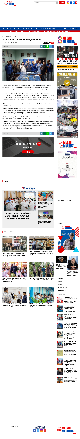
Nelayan (24, 36)
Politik (49, 29)
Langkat (34, 31)
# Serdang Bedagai (62, 287)
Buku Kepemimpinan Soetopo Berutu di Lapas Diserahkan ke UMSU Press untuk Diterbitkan (41, 253)
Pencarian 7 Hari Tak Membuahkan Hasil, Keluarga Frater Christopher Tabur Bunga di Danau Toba (69, 308)
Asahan (39, 31)
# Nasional (59, 284)
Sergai (58, 31)
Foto (70, 29)
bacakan (46, 42)
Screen (62, 2)
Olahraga (55, 29)
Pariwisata (26, 29)
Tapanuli (23, 31)
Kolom (61, 29)
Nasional (39, 29)
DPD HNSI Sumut (9, 36)
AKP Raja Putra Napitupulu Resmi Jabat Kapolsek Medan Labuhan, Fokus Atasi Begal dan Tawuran (70, 300)
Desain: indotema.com (40, 437)
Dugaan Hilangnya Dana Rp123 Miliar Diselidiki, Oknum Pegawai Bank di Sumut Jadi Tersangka (70, 325)
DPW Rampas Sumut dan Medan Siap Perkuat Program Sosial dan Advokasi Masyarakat (13, 255)
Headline (10, 29)
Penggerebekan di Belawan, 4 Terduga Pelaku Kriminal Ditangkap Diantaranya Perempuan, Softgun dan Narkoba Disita (71, 335)
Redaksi (12, 426)
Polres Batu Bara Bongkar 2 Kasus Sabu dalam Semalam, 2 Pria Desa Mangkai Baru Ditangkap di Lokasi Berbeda (70, 362)
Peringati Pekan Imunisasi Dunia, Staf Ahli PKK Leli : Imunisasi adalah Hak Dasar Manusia (45, 205)
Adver (66, 29)
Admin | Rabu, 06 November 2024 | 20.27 (9, 42)
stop (52, 42)
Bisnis (20, 29)
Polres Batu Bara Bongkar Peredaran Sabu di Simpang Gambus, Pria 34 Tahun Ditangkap (71, 379)
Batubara (52, 31)
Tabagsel (17, 31)
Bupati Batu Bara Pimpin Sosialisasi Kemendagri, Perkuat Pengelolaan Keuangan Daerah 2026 (44, 223)
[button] (76, 28)
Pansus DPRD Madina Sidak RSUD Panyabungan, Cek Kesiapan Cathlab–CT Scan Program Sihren (14, 305)
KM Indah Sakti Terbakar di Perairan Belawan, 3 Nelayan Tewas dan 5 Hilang (70, 343)
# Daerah (59, 281)
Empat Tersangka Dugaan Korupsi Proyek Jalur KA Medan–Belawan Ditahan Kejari (71, 316)
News (15, 29)
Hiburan (32, 29)
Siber (16, 426)
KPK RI (16, 36)
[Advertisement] (40, 17)
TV (73, 29)
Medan (11, 31)
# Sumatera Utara (61, 290)
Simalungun (46, 31)
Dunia (44, 29)
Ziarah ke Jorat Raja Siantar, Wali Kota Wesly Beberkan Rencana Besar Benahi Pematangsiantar (14, 280)
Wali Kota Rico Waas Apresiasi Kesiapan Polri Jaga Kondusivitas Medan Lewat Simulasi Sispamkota (41, 305)
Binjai (28, 31)
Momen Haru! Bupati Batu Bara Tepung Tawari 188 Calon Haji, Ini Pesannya (18, 216)
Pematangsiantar (66, 31)
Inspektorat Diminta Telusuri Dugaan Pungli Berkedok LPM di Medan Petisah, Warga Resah (70, 352)
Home (4, 29)
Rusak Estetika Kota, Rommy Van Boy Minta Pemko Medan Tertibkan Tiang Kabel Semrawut (70, 370)
